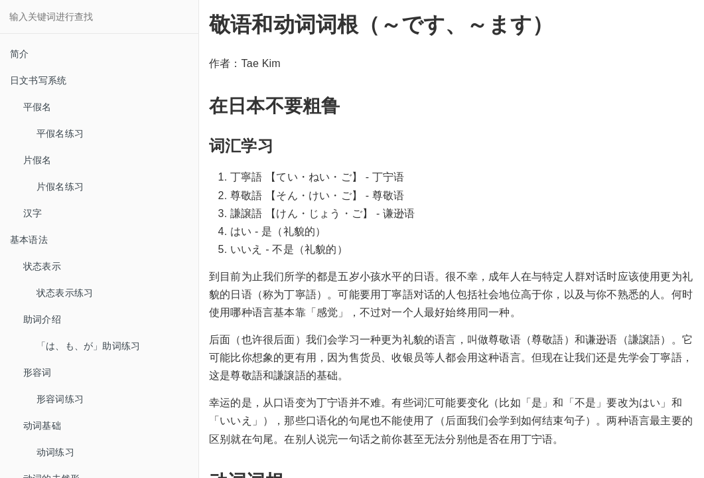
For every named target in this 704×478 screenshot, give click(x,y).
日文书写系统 (38, 80)
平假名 (37, 107)
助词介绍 (42, 319)
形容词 (37, 372)
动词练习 (55, 452)
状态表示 (42, 266)
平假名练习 (60, 133)
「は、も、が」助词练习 (88, 346)
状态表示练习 (64, 292)
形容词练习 (60, 399)
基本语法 (29, 239)
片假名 (37, 160)
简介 (19, 53)
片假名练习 (60, 186)
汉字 (32, 213)
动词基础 (42, 425)
